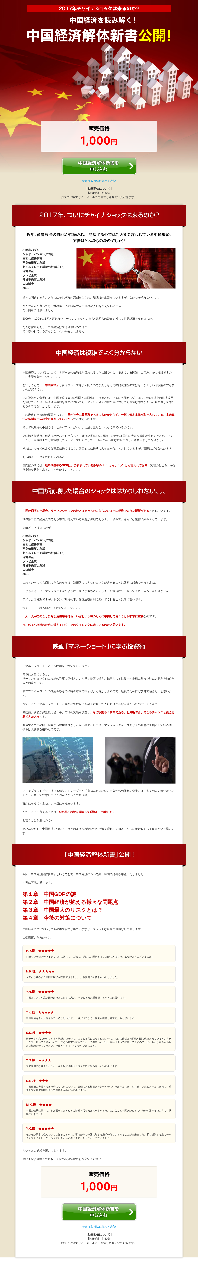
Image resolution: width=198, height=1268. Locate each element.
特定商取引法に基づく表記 (99, 180)
